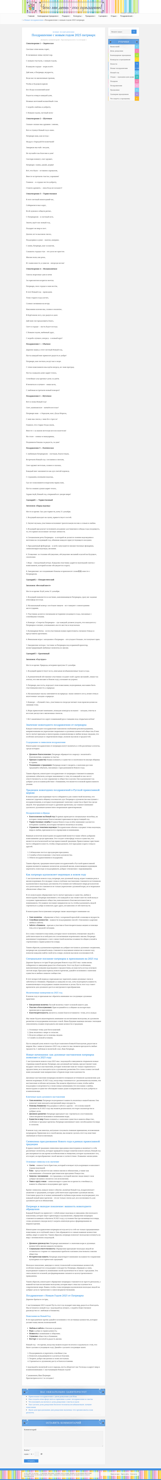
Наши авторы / (115, 1474)
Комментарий (30, 1429)
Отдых (113, 16)
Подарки (65, 16)
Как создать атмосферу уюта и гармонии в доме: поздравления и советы (61, 1399)
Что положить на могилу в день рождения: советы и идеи (54, 1402)
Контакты (133, 1474)
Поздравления (126, 16)
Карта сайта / (125, 1474)
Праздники (89, 16)
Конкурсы (77, 16)
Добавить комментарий (50, 40)
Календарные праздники (47, 16)
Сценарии (102, 16)
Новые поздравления (33, 20)
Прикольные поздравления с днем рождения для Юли (53, 1396)
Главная (31, 16)
